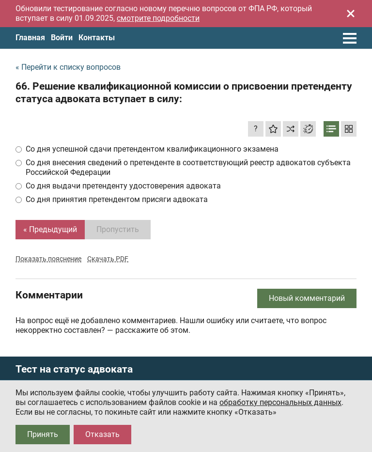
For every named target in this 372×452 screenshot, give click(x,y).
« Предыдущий (50, 229)
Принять (42, 434)
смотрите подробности (158, 18)
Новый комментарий (307, 298)
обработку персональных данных (280, 402)
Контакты (96, 37)
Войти (62, 37)
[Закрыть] (350, 13)
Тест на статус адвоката (74, 369)
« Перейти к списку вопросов (68, 67)
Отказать (102, 434)
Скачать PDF (107, 259)
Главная (30, 37)
